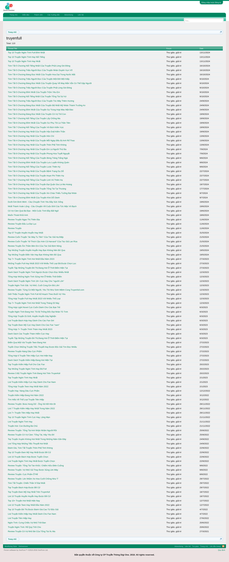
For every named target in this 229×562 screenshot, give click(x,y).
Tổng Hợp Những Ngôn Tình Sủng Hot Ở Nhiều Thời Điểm (35, 276)
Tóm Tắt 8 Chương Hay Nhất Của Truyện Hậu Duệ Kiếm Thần (36, 131)
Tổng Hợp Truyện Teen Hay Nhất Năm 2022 (28, 386)
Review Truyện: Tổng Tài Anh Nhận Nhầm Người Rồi (32, 430)
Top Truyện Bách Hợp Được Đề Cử (24, 487)
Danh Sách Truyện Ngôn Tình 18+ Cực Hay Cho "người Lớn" (36, 281)
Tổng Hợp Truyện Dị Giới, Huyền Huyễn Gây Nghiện (32, 316)
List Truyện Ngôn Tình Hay (20, 421)
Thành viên (38, 15)
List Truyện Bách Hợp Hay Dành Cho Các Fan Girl (31, 320)
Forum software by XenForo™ (26, 550)
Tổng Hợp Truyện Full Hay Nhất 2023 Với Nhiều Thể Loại (34, 298)
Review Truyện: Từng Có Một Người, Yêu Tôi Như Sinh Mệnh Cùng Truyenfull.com (46, 290)
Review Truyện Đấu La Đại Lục (22, 224)
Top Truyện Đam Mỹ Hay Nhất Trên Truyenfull (29, 492)
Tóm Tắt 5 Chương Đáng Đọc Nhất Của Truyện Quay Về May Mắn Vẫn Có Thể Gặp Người (49, 83)
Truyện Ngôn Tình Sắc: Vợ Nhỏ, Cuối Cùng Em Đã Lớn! (33, 285)
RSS (223, 546)
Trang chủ (13, 15)
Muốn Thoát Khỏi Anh (18, 215)
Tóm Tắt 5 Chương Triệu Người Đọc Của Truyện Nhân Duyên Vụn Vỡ (40, 70)
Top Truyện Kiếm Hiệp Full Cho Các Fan (26, 364)
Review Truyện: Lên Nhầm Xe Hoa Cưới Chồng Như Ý (33, 479)
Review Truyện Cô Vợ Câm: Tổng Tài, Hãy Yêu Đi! (31, 435)
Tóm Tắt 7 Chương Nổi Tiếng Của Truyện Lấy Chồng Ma (34, 118)
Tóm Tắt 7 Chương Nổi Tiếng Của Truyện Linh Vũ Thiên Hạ (35, 180)
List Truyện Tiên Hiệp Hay (19, 518)
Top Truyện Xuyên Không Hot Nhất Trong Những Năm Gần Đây (37, 439)
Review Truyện (14, 228)
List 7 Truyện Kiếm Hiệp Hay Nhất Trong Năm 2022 (31, 408)
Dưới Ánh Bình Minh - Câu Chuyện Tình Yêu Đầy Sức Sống (35, 202)
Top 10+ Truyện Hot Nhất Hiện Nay (24, 501)
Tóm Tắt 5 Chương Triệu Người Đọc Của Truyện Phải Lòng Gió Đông (40, 88)
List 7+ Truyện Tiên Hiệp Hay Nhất (23, 413)
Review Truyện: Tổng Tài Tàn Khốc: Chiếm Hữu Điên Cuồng (36, 465)
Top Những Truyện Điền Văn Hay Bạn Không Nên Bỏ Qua (34, 254)
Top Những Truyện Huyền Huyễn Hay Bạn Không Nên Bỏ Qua (36, 250)
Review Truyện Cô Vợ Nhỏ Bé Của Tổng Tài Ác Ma (31, 531)
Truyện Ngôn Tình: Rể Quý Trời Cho (24, 527)
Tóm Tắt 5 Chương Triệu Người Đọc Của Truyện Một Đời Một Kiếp (38, 79)
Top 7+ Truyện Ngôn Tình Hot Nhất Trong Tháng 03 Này (33, 303)
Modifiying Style (11, 546)
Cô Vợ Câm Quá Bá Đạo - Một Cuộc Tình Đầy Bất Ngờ (33, 211)
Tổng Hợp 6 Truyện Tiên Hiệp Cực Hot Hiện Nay (30, 355)
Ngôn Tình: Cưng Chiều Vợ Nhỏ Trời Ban (27, 522)
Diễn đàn (25, 15)
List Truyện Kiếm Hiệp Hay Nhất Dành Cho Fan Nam (32, 514)
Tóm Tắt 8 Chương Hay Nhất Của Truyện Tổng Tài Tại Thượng (37, 188)
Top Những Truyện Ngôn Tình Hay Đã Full (27, 369)
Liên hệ (80, 15)
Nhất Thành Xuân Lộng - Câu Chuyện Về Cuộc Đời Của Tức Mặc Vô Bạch (42, 206)
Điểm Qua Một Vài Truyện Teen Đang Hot (27, 342)
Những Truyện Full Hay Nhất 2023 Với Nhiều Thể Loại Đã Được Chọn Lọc (42, 263)
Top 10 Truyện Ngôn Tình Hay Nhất (24, 61)
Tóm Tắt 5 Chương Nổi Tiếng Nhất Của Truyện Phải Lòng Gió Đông (39, 66)
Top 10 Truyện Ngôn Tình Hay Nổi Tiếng (26, 57)
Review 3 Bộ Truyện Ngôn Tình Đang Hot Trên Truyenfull (34, 373)
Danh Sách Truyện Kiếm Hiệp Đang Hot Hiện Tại (30, 360)
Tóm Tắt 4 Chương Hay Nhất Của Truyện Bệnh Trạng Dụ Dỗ (36, 171)
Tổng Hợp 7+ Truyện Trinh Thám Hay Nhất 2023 (30, 329)
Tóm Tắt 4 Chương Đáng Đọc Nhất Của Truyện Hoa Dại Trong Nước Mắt (41, 74)
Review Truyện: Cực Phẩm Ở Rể (23, 474)
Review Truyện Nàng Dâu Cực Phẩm (25, 351)
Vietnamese (23, 546)
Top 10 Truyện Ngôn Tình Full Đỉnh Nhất (26, 52)
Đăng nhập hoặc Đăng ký (211, 2)
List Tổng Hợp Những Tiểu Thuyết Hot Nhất (28, 443)
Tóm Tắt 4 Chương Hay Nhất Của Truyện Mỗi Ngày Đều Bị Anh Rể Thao (41, 140)
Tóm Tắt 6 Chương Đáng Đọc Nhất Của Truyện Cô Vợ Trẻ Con (37, 114)
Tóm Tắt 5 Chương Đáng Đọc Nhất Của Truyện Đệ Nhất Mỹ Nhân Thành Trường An (46, 105)
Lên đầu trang (215, 546)
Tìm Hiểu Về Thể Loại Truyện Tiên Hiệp (26, 399)
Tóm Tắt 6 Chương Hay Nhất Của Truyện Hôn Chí (31, 136)
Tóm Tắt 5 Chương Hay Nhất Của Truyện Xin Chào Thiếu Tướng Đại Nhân (42, 193)
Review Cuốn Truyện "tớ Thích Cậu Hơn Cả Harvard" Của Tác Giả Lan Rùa (42, 241)
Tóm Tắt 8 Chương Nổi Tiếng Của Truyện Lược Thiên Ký (34, 167)
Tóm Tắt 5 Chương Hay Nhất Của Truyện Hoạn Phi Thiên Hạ (36, 175)
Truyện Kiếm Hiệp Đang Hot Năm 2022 (26, 395)
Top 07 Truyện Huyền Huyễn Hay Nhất (25, 233)
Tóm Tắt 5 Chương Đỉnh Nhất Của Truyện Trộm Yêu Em (34, 92)
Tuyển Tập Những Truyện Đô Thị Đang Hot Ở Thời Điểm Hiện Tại (38, 268)
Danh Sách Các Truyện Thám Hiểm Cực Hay (28, 334)
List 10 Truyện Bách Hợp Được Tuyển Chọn (28, 457)
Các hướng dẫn (54, 15)
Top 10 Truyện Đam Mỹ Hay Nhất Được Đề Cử (29, 452)
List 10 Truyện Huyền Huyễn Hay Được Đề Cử (29, 496)
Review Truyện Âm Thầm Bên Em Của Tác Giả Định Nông (34, 246)
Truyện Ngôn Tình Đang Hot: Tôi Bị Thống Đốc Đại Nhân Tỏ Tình (38, 312)
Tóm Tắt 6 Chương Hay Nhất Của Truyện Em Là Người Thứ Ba (37, 149)
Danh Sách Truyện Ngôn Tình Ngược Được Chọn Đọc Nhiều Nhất (38, 272)
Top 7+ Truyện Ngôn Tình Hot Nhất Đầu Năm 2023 (31, 259)
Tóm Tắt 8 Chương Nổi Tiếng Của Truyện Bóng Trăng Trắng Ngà (38, 158)
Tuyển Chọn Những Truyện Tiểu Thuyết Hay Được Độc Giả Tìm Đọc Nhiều (42, 347)
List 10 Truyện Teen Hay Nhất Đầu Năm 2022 (28, 505)
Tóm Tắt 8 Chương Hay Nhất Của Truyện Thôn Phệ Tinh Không (37, 145)
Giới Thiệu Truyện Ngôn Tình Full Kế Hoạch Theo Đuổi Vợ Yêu (36, 294)
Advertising (68, 15)
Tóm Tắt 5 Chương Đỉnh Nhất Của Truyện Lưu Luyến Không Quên (38, 162)
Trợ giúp (195, 546)
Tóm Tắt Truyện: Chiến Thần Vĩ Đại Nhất (26, 483)
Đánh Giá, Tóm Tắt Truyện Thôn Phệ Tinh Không (30, 448)
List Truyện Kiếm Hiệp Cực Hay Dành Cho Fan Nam (32, 382)
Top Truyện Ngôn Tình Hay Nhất (22, 377)
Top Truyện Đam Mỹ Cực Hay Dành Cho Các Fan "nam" (33, 325)
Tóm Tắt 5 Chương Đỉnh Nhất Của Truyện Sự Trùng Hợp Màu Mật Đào (40, 109)
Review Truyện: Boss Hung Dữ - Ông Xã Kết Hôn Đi (32, 404)
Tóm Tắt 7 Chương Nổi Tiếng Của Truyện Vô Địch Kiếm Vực (36, 127)
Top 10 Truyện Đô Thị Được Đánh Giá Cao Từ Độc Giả (33, 509)
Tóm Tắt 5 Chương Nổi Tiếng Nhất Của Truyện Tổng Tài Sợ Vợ (37, 96)
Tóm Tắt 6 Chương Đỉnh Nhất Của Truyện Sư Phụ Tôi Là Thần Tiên (39, 123)
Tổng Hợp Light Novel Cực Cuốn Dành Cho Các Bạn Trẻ (34, 307)
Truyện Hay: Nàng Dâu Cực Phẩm (23, 391)
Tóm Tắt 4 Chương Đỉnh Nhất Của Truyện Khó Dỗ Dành (34, 197)
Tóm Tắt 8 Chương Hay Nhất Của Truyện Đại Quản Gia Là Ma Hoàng (40, 184)
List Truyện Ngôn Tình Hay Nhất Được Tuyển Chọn (31, 461)
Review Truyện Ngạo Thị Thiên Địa (24, 219)
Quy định (221, 550)
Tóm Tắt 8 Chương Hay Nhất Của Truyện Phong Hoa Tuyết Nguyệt (38, 153)
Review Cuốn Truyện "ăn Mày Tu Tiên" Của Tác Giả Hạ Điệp (35, 237)
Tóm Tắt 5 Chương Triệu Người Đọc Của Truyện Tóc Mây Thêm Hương (41, 101)
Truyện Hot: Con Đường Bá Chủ (23, 426)
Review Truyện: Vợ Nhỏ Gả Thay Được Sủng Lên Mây (33, 470)
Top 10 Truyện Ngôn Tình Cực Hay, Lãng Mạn (29, 417)
